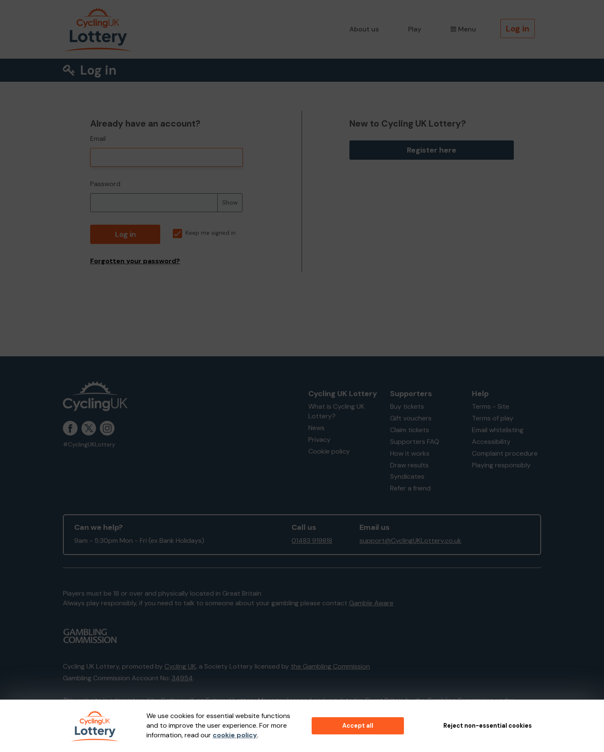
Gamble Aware (371, 603)
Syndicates (407, 476)
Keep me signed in (204, 233)
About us (364, 29)
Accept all (357, 725)
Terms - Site (490, 406)
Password (105, 183)
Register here (431, 150)
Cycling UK (180, 666)
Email (98, 138)
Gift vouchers (411, 418)
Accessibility (491, 441)
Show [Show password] (230, 202)
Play (414, 29)
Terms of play (492, 418)
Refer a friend (410, 488)
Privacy (319, 439)
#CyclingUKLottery (89, 444)
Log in (517, 28)
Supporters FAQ (414, 441)
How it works (410, 453)
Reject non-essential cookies (487, 725)
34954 (182, 678)
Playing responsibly (501, 465)
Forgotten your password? (135, 261)
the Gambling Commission (330, 666)
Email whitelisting (497, 429)
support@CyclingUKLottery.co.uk (410, 540)
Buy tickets (407, 406)
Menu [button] (463, 29)
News (316, 427)
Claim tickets (409, 429)
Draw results (409, 465)
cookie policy (235, 735)
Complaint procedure (505, 453)
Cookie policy (329, 451)
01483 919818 (312, 540)
